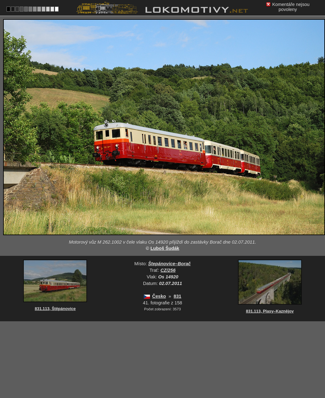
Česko (159, 296)
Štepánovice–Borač (169, 263)
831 (177, 296)
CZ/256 (168, 270)
